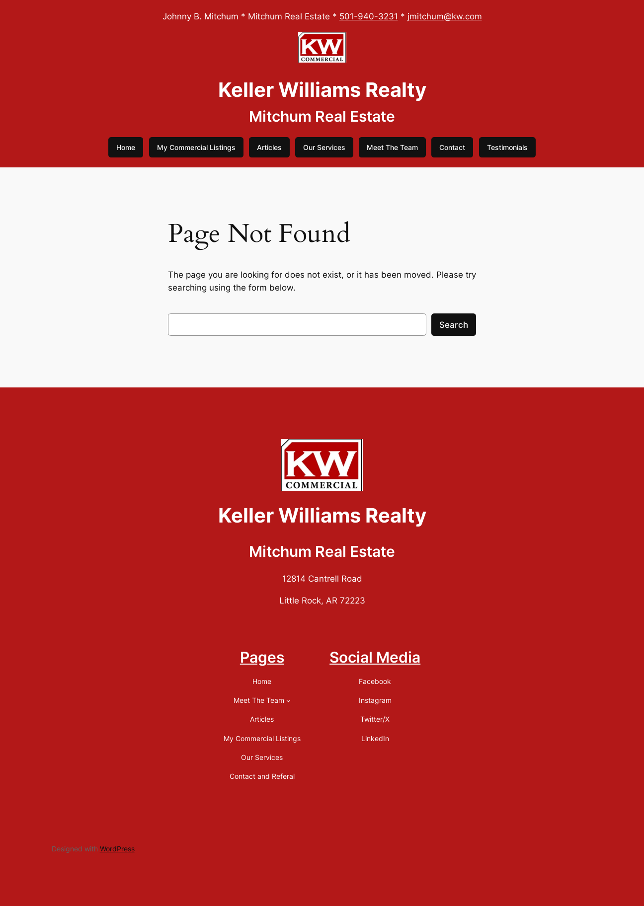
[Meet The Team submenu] (288, 700)
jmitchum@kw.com (444, 16)
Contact (452, 147)
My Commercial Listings (196, 147)
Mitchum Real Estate (322, 116)
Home (125, 147)
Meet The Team (392, 147)
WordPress (117, 848)
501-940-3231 (368, 16)
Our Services (324, 147)
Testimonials (507, 147)
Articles (269, 147)
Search (453, 325)
